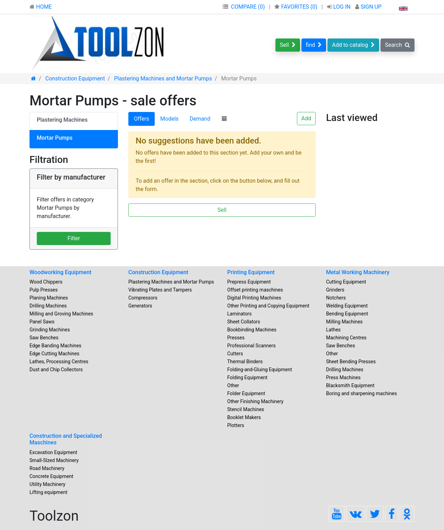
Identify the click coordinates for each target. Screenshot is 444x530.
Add (306, 118)
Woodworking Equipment (60, 272)
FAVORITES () (296, 6)
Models (169, 118)
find (314, 45)
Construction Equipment (158, 272)
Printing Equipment (251, 272)
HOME (40, 6)
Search (397, 45)
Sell (288, 45)
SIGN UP (368, 6)
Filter (74, 238)
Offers (141, 118)
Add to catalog (353, 45)
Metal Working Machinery (358, 272)
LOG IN (339, 6)
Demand (200, 118)
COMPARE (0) (248, 6)
